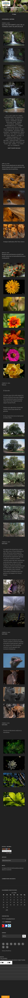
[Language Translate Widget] (6, 851)
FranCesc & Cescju (12, 8)
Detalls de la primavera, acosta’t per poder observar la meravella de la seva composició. (13, 256)
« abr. (7, 909)
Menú (14, 14)
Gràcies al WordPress (6, 950)
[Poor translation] (8, 962)
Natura (4, 385)
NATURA (4, 543)
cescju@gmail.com (10, 918)
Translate (8, 852)
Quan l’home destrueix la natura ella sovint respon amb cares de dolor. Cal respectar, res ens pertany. (13, 167)
